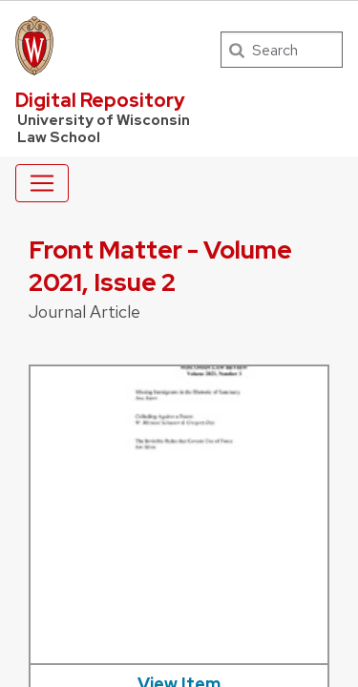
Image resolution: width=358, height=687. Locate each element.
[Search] (282, 49)
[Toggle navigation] (42, 183)
